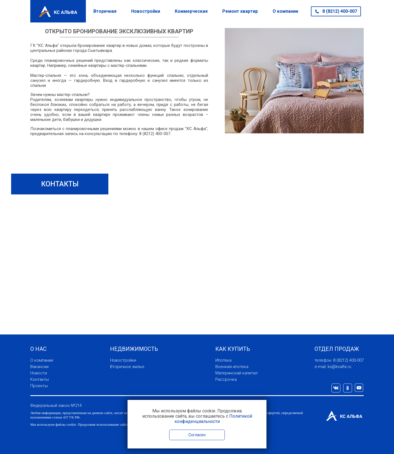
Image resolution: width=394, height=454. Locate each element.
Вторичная (104, 11)
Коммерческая (191, 11)
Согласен (197, 435)
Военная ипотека (231, 366)
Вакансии (39, 366)
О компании (285, 11)
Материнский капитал (236, 373)
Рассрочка (226, 379)
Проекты (39, 385)
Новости (38, 373)
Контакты (39, 379)
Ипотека (223, 360)
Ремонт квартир (240, 11)
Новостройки (145, 11)
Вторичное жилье (127, 366)
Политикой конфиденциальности (213, 419)
